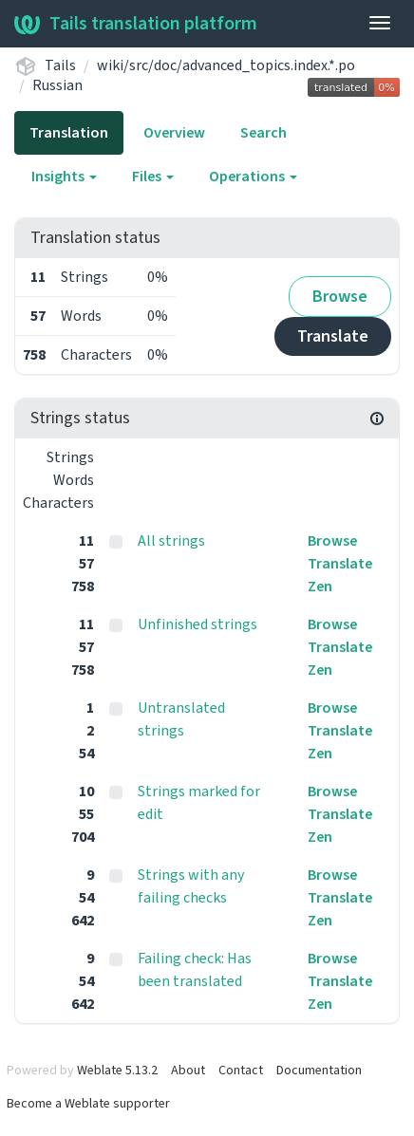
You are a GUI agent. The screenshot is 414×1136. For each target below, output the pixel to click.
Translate (332, 336)
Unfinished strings (197, 624)
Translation (68, 132)
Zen (320, 586)
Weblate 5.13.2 (117, 1070)
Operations (253, 176)
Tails (60, 65)
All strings (171, 541)
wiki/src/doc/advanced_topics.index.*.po (226, 65)
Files (153, 176)
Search (263, 132)
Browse (339, 296)
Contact (240, 1070)
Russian (57, 85)
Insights (64, 176)
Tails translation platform (135, 23)
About (188, 1070)
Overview (174, 132)
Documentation (319, 1070)
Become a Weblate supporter (88, 1103)
